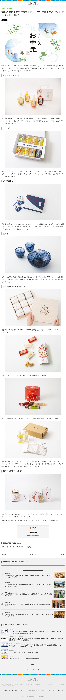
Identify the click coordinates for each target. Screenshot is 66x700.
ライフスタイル (21, 547)
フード (9, 547)
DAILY (12, 568)
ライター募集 (52, 690)
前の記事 (3, 554)
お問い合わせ (44, 690)
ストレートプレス (33, 669)
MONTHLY (54, 568)
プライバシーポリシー (13, 690)
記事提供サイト (36, 690)
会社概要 (5, 690)
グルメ (3, 547)
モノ (14, 547)
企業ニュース (60, 690)
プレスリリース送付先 (25, 690)
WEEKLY (33, 568)
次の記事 (62, 554)
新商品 (29, 547)
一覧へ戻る (33, 554)
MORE (33, 664)
